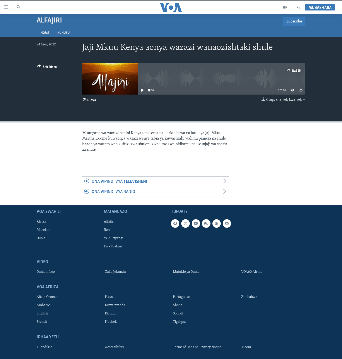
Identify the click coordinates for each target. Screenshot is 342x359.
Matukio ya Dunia (186, 271)
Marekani (44, 230)
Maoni (246, 347)
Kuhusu (63, 33)
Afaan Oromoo (47, 297)
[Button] (47, 67)
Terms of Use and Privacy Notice (197, 347)
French (42, 322)
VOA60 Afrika (251, 271)
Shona (177, 305)
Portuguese (181, 297)
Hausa (110, 297)
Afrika (41, 221)
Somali (178, 313)
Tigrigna (179, 322)
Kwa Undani (113, 246)
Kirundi (111, 313)
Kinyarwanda (115, 305)
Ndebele (111, 322)
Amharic (43, 305)
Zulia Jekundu (115, 271)
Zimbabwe (249, 297)
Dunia (41, 238)
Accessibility (114, 347)
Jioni (107, 230)
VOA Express (113, 238)
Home (45, 33)
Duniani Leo (46, 271)
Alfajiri (109, 221)
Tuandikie (44, 347)
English (42, 313)
